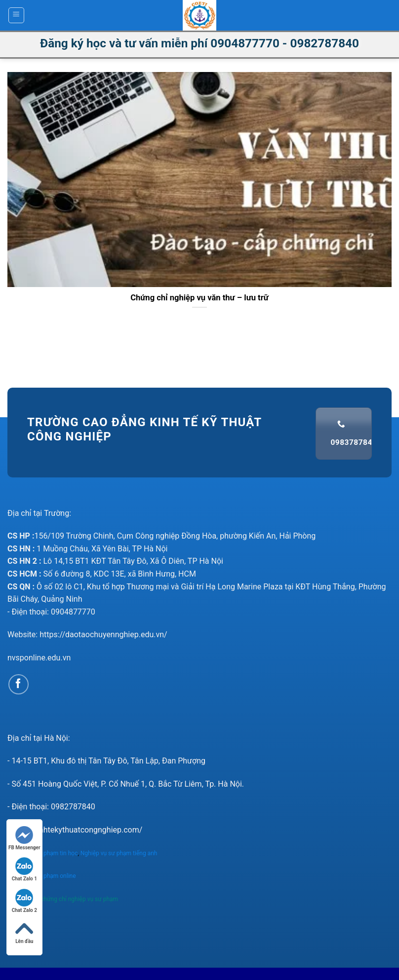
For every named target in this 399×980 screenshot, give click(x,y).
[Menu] (16, 15)
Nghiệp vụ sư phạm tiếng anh (119, 853)
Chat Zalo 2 (24, 901)
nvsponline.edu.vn (39, 657)
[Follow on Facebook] (18, 684)
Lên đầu (24, 932)
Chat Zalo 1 (24, 869)
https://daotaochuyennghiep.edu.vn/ (103, 634)
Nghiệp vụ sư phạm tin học (42, 853)
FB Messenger (24, 838)
